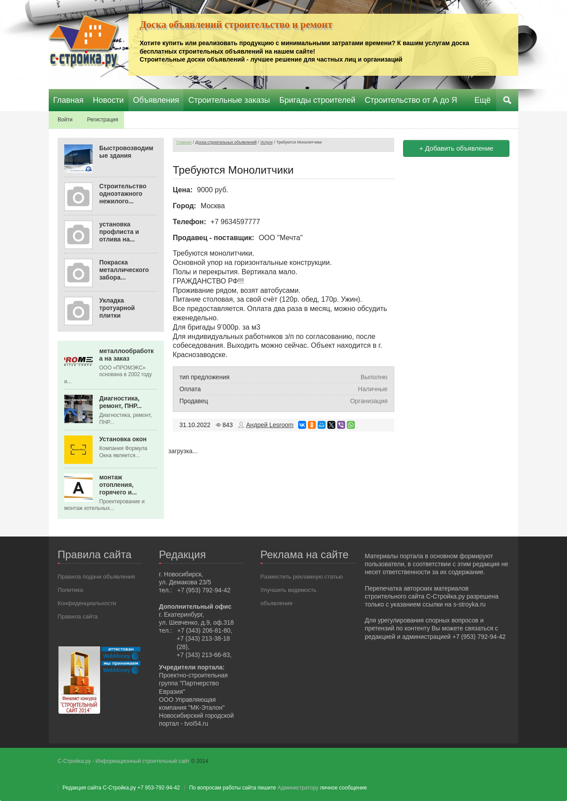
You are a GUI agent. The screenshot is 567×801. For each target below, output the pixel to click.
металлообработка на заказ (126, 354)
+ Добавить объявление (456, 148)
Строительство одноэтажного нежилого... (122, 194)
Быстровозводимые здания (126, 151)
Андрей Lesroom (270, 424)
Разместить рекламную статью (301, 576)
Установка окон (123, 439)
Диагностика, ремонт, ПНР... (120, 402)
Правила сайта (77, 616)
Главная (183, 142)
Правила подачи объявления (96, 576)
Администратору (297, 788)
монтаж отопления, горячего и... (118, 485)
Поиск (507, 100)
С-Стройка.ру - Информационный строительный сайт (124, 761)
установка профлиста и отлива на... (119, 232)
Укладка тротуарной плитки (117, 308)
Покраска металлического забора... (124, 270)
